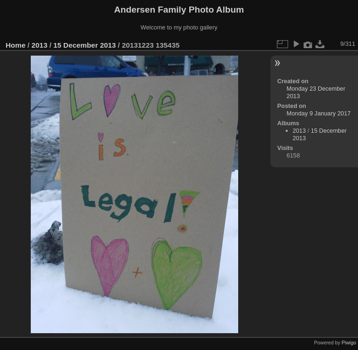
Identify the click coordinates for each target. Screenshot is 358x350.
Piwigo (349, 342)
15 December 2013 (84, 45)
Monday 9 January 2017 (319, 113)
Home (16, 45)
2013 (40, 45)
